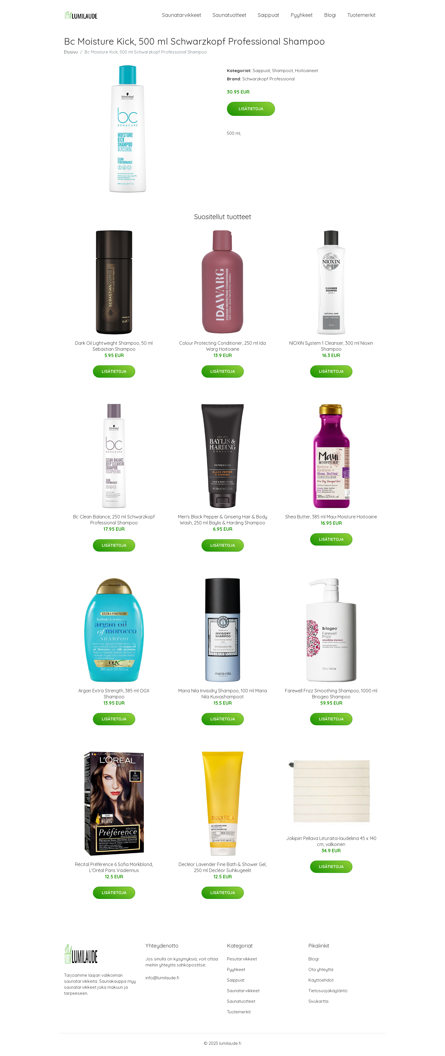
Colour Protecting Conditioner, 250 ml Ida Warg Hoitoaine (222, 349)
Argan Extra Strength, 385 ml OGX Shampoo (113, 696)
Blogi (330, 16)
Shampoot (282, 73)
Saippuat (268, 16)
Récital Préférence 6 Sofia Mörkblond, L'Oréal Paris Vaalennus (114, 870)
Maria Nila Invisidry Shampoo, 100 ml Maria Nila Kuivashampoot (222, 696)
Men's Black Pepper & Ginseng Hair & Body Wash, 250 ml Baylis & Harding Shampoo (222, 523)
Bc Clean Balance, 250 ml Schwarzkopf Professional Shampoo (114, 523)
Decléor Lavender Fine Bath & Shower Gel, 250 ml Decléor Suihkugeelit (222, 870)
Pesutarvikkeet (242, 961)
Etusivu (71, 55)
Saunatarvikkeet (181, 16)
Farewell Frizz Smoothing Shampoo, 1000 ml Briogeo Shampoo (331, 696)
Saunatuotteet (229, 16)
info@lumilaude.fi (162, 980)
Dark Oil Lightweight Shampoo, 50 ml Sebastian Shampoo (114, 349)
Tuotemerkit (361, 16)
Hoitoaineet (306, 73)
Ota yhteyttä (320, 972)
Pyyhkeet (302, 16)
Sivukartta (318, 1004)
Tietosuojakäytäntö (328, 993)
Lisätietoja (251, 111)
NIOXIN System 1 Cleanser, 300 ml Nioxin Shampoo (331, 349)
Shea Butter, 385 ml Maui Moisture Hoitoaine (331, 520)
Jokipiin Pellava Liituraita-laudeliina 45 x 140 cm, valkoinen (331, 844)
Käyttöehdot (321, 983)
